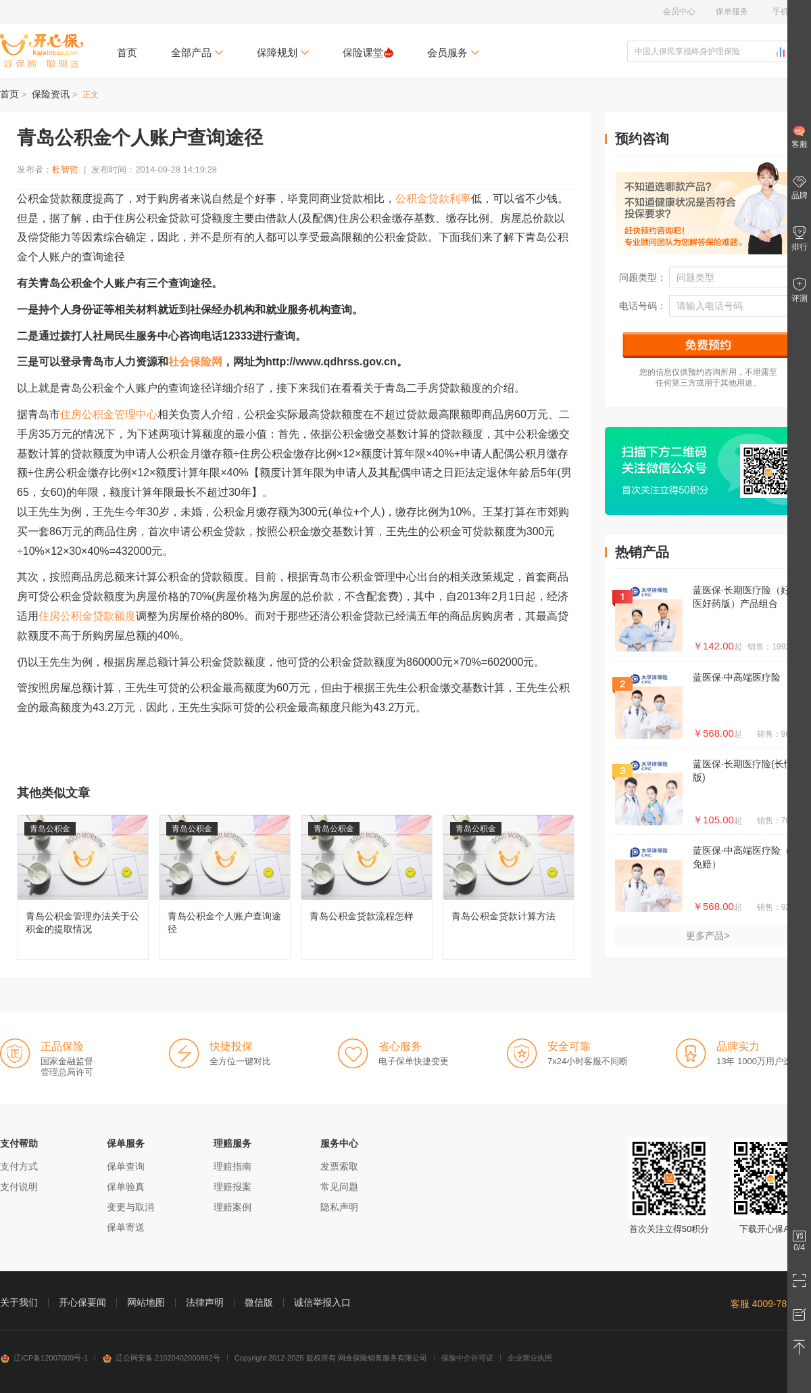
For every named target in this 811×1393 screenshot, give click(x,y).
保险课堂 (368, 52)
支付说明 (19, 1186)
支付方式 (19, 1166)
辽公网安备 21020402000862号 (161, 1358)
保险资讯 (51, 94)
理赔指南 (232, 1166)
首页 (127, 52)
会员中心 (679, 11)
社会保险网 (195, 361)
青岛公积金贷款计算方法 (508, 887)
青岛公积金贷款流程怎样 (366, 887)
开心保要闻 (82, 1302)
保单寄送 (126, 1227)
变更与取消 (130, 1207)
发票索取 (339, 1166)
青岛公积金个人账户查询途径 (224, 887)
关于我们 (19, 1302)
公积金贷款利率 (433, 198)
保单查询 (126, 1166)
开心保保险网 (41, 51)
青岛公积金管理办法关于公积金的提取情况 (83, 887)
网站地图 (146, 1302)
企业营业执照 (530, 1358)
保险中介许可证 (467, 1358)
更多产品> (707, 935)
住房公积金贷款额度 (87, 616)
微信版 (259, 1302)
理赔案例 (232, 1207)
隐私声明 (339, 1207)
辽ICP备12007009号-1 (44, 1358)
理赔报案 (232, 1186)
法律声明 (205, 1302)
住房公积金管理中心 (108, 414)
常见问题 (339, 1186)
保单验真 (126, 1186)
